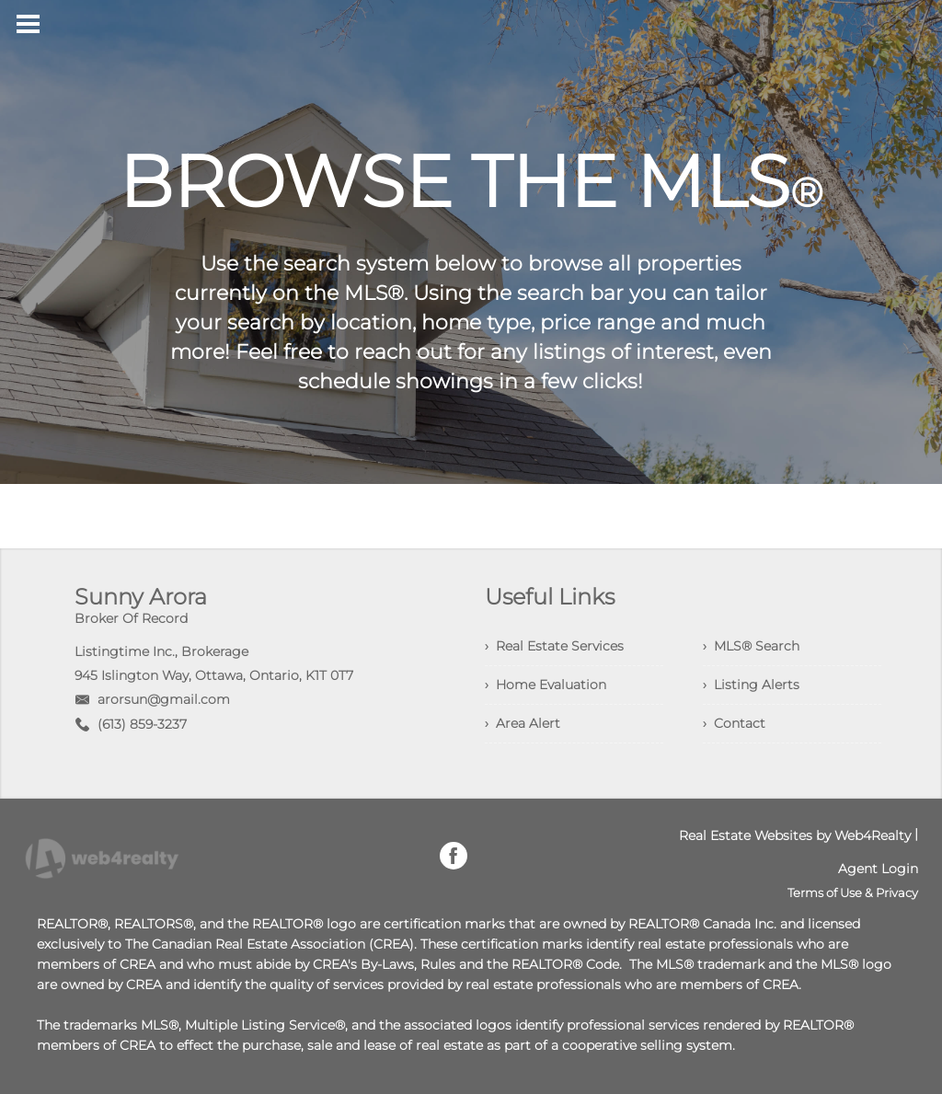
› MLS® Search (751, 646)
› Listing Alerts (751, 684)
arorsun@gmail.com (164, 699)
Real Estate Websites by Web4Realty (795, 835)
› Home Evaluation (545, 684)
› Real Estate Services (554, 646)
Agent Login (878, 868)
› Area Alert (522, 723)
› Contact (734, 723)
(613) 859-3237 (142, 724)
